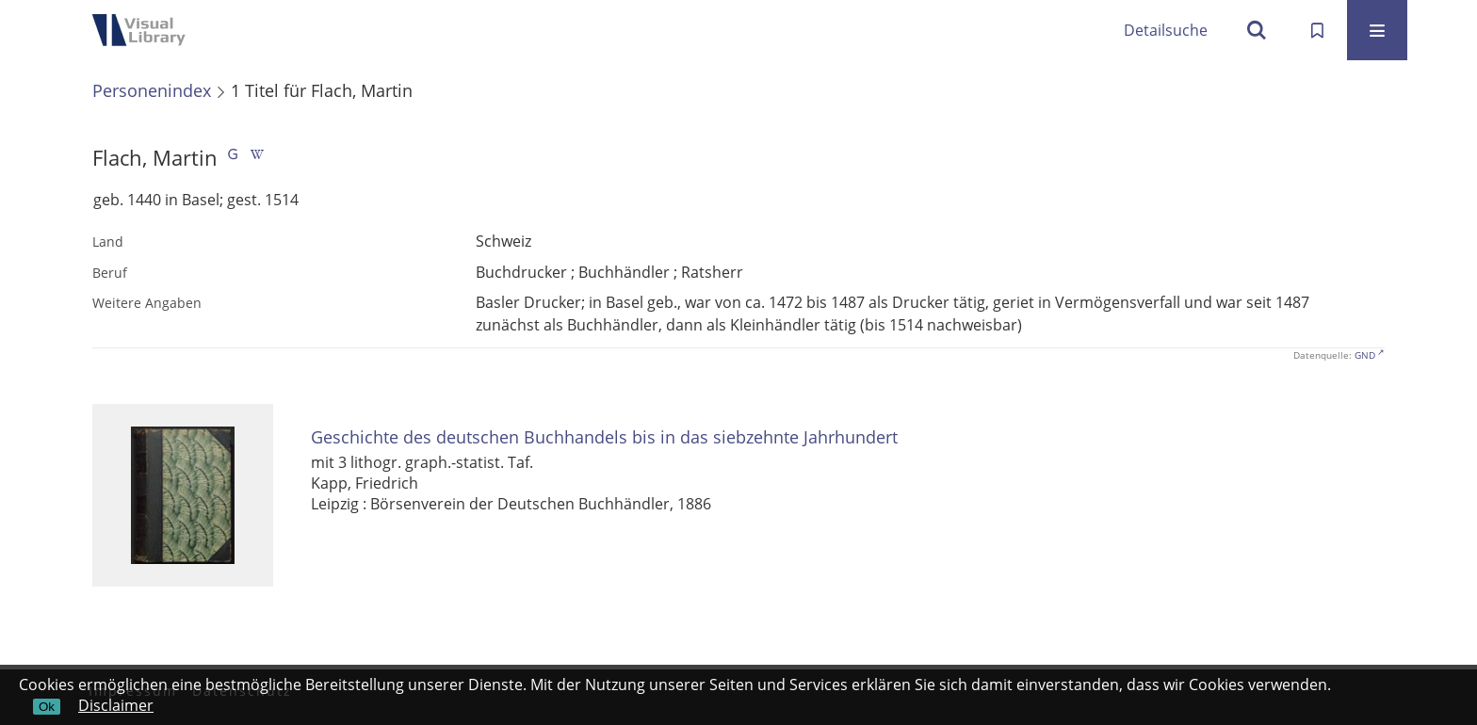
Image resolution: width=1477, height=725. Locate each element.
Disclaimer (116, 705)
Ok (47, 707)
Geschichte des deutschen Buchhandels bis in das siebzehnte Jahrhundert (604, 437)
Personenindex (151, 90)
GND (1365, 355)
